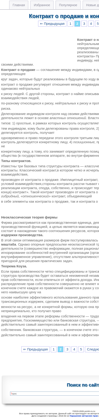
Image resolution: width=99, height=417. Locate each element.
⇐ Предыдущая (52, 23)
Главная (19, 5)
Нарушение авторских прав (84, 416)
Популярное (68, 5)
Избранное (42, 5)
